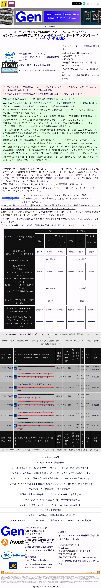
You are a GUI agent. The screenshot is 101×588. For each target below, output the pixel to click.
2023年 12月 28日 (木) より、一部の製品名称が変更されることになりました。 (40, 99)
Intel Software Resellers (36, 560)
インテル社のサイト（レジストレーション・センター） (72, 188)
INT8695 (10, 396)
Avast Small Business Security (39, 540)
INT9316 (95, 426)
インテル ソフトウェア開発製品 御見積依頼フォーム (50, 489)
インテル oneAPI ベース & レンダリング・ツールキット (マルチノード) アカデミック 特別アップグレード (35, 405)
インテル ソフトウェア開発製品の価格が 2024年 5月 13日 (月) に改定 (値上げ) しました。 (46, 94)
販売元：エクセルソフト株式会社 (34, 65)
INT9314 (95, 405)
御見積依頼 (82, 75)
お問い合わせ (68, 75)
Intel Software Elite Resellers (75, 53)
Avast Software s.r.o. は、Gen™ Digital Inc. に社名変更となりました (37, 531)
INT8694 (10, 387)
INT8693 (10, 377)
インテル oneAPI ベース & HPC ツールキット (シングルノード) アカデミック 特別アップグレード (35, 387)
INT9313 (95, 387)
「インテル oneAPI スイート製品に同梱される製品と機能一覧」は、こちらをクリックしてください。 (49, 225)
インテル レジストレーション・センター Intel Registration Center (50, 505)
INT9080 (10, 426)
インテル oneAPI (50, 457)
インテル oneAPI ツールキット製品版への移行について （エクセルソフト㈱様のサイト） (50, 484)
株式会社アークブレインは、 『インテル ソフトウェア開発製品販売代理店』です (39, 56)
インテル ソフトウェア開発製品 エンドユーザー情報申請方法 (50, 500)
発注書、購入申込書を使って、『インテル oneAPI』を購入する (50, 494)
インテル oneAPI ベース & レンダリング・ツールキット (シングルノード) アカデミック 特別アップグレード (35, 415)
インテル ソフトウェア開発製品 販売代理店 (79, 535)
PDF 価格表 (50, 259)
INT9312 (95, 377)
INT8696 (10, 405)
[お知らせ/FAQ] (21, 160)
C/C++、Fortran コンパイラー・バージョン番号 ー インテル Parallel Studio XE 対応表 (50, 520)
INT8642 (10, 368)
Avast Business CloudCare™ (39, 547)
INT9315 (95, 415)
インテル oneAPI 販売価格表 (50, 462)
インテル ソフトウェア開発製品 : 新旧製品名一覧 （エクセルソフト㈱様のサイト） (50, 478)
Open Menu (11, 4)
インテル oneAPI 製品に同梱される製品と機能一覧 (50, 515)
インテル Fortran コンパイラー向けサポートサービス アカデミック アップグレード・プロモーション (35, 426)
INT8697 (10, 415)
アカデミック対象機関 (50, 510)
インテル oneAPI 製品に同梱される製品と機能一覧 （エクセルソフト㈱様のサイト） (50, 473)
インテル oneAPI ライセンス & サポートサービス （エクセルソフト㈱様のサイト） (50, 468)
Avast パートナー (33, 537)
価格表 (39, 252)
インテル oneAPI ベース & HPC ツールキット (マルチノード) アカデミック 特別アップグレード (35, 377)
